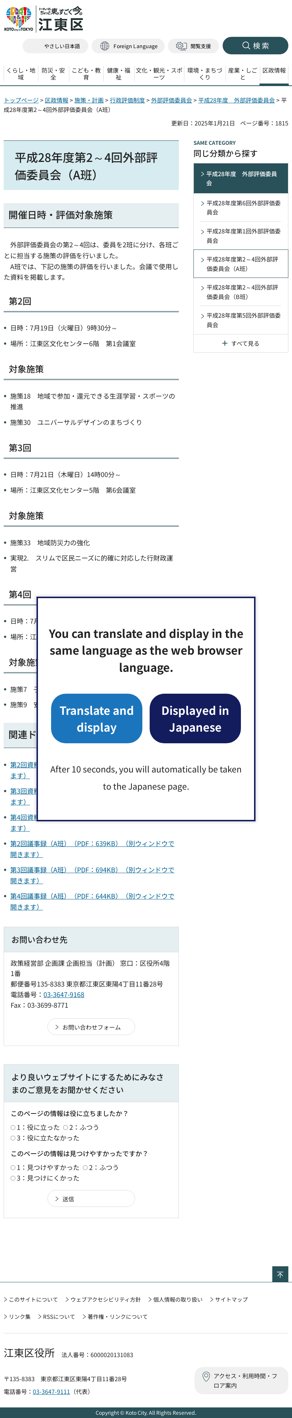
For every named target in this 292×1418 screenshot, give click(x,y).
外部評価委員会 (171, 100)
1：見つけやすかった (48, 1167)
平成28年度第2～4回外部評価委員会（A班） (242, 264)
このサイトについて (33, 1299)
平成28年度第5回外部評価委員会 (244, 320)
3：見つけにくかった (48, 1177)
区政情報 (56, 100)
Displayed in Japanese (195, 718)
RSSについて (59, 1316)
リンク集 (20, 1316)
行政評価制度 (127, 100)
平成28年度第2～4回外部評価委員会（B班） (242, 292)
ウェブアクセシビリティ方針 (105, 1299)
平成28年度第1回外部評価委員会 (244, 235)
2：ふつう (84, 1127)
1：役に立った (38, 1127)
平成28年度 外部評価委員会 (236, 100)
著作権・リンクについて (118, 1316)
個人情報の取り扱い (178, 1299)
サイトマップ (231, 1299)
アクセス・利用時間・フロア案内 (245, 1380)
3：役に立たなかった (48, 1137)
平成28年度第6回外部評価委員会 (244, 207)
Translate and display (96, 718)
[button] (128, 46)
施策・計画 (89, 100)
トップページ (21, 100)
